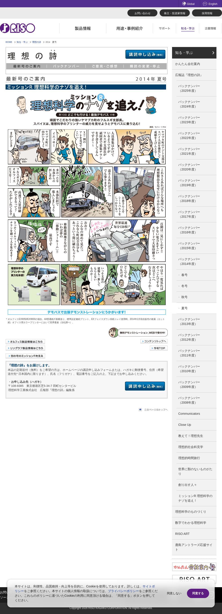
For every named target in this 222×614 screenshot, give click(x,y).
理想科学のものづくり (190, 511)
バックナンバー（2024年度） (189, 104)
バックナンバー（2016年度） (189, 230)
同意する (198, 593)
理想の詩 (36, 42)
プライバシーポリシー (123, 591)
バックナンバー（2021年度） (189, 151)
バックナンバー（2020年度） (189, 167)
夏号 (184, 308)
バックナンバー (66, 66)
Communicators (189, 413)
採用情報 (207, 13)
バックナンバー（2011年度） (189, 353)
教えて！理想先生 (190, 436)
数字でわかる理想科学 (190, 522)
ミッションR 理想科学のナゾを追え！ (195, 498)
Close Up (184, 424)
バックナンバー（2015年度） (189, 246)
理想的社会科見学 (190, 447)
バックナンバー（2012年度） (189, 337)
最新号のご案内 (26, 66)
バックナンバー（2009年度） (189, 384)
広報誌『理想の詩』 (189, 75)
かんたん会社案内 (187, 64)
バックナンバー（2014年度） (189, 261)
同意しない (174, 593)
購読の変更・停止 (145, 66)
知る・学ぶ (22, 42)
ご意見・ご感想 (105, 66)
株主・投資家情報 (174, 13)
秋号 (184, 297)
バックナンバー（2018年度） (189, 198)
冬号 (184, 286)
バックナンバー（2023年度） (189, 120)
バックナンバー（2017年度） (189, 214)
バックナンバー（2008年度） (189, 400)
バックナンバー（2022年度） (189, 135)
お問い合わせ (143, 13)
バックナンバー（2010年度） (189, 369)
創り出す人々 (187, 485)
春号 (184, 275)
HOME (9, 42)
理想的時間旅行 (189, 458)
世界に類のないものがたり (195, 471)
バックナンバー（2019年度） (189, 183)
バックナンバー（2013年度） (189, 321)
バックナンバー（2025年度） (189, 88)
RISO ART (182, 534)
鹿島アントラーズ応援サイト (193, 547)
